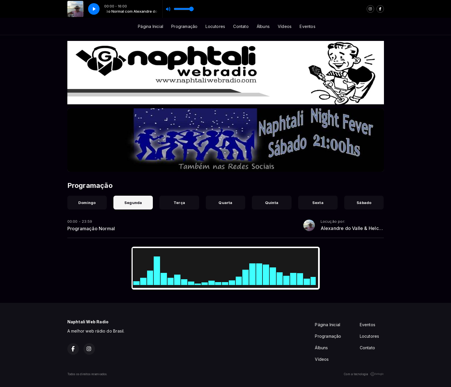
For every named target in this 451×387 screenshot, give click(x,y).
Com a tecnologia (364, 374)
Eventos (307, 26)
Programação (184, 26)
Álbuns (263, 26)
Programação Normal (91, 228)
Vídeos (285, 26)
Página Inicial (150, 26)
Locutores (215, 26)
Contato (240, 26)
